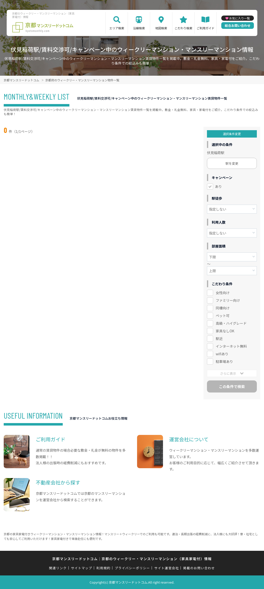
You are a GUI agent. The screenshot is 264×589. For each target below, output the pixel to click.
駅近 (219, 338)
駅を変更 (231, 163)
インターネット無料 (231, 346)
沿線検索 (139, 28)
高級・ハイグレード (231, 323)
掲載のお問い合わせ (199, 568)
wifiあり (222, 353)
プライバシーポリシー (132, 568)
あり (218, 186)
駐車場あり (224, 361)
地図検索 (161, 28)
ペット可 (222, 315)
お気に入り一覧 (239, 18)
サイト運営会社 (166, 568)
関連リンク (58, 568)
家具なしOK (225, 330)
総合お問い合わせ (237, 25)
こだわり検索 (183, 28)
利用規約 (103, 568)
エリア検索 (116, 28)
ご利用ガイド (205, 28)
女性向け (222, 292)
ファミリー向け (228, 300)
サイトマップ (81, 568)
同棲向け (222, 307)
